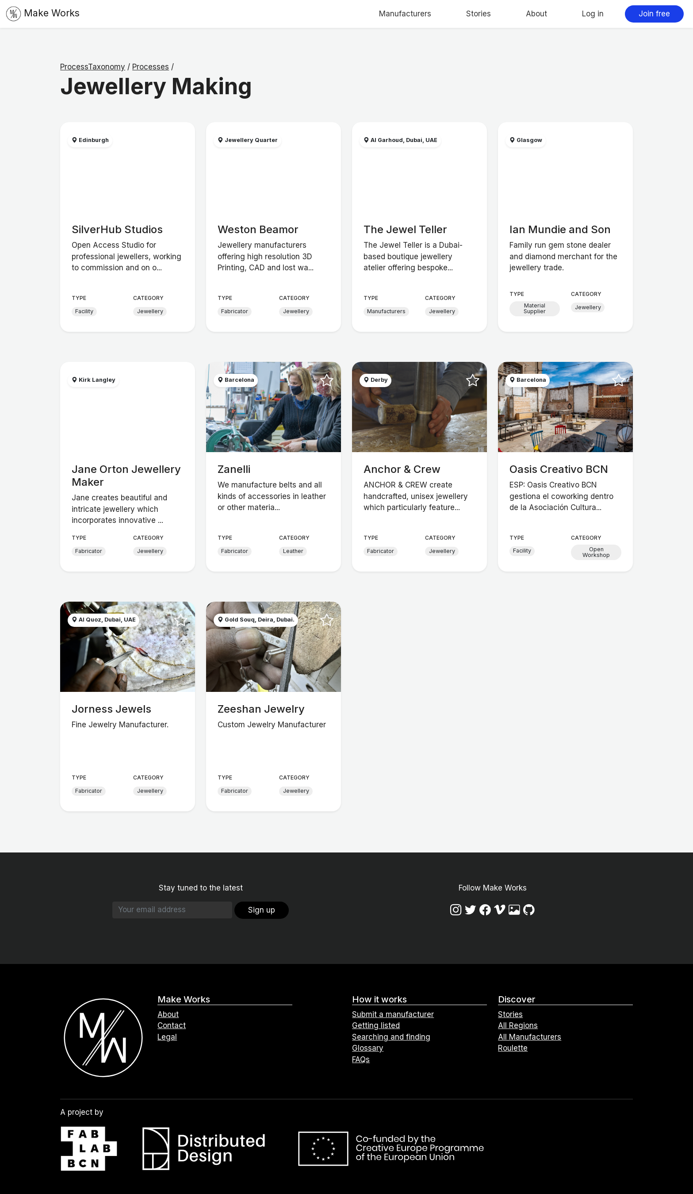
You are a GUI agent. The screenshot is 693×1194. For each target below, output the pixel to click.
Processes (150, 66)
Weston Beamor (258, 229)
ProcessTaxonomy (92, 66)
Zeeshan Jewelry (261, 709)
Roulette (513, 1048)
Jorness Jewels (111, 709)
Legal (167, 1037)
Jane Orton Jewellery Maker (126, 475)
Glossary (367, 1048)
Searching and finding (391, 1037)
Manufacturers (405, 13)
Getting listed (376, 1025)
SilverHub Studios (117, 229)
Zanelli (234, 469)
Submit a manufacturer (393, 1014)
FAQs (361, 1059)
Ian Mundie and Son (560, 229)
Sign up (261, 910)
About (536, 13)
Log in (593, 13)
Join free (654, 13)
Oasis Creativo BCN (558, 469)
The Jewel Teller (405, 229)
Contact (171, 1025)
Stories (478, 13)
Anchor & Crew (402, 469)
